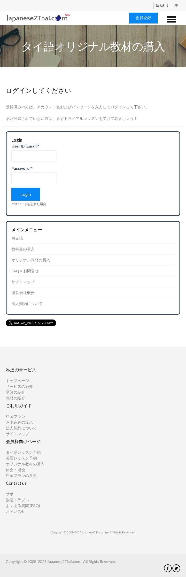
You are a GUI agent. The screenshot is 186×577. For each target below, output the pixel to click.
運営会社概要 (23, 292)
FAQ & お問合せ (25, 270)
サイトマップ (23, 281)
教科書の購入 (23, 249)
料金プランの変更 (21, 475)
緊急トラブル (17, 499)
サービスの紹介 (19, 386)
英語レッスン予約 (21, 458)
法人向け (162, 6)
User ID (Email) (25, 146)
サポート (13, 493)
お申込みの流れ (19, 422)
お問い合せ (15, 511)
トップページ (17, 380)
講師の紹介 (15, 392)
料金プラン (15, 416)
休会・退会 (15, 469)
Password (21, 168)
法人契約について (26, 303)
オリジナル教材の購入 (30, 259)
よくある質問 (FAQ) (23, 505)
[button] (171, 19)
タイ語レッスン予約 (23, 452)
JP (176, 6)
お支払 (17, 238)
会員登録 (143, 17)
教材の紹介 (15, 398)
